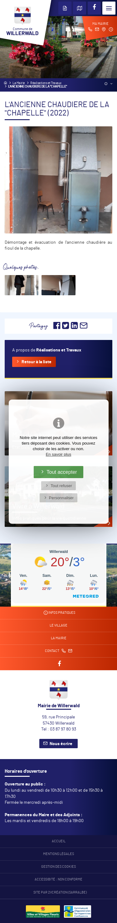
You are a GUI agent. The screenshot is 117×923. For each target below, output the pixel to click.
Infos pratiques (59, 613)
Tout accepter (61, 472)
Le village (58, 625)
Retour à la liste (36, 362)
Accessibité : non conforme (58, 879)
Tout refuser (61, 485)
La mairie (58, 638)
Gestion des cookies (58, 866)
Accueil (59, 841)
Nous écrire (61, 744)
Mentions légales (58, 854)
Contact (58, 651)
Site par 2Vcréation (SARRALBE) (60, 892)
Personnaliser (61, 497)
